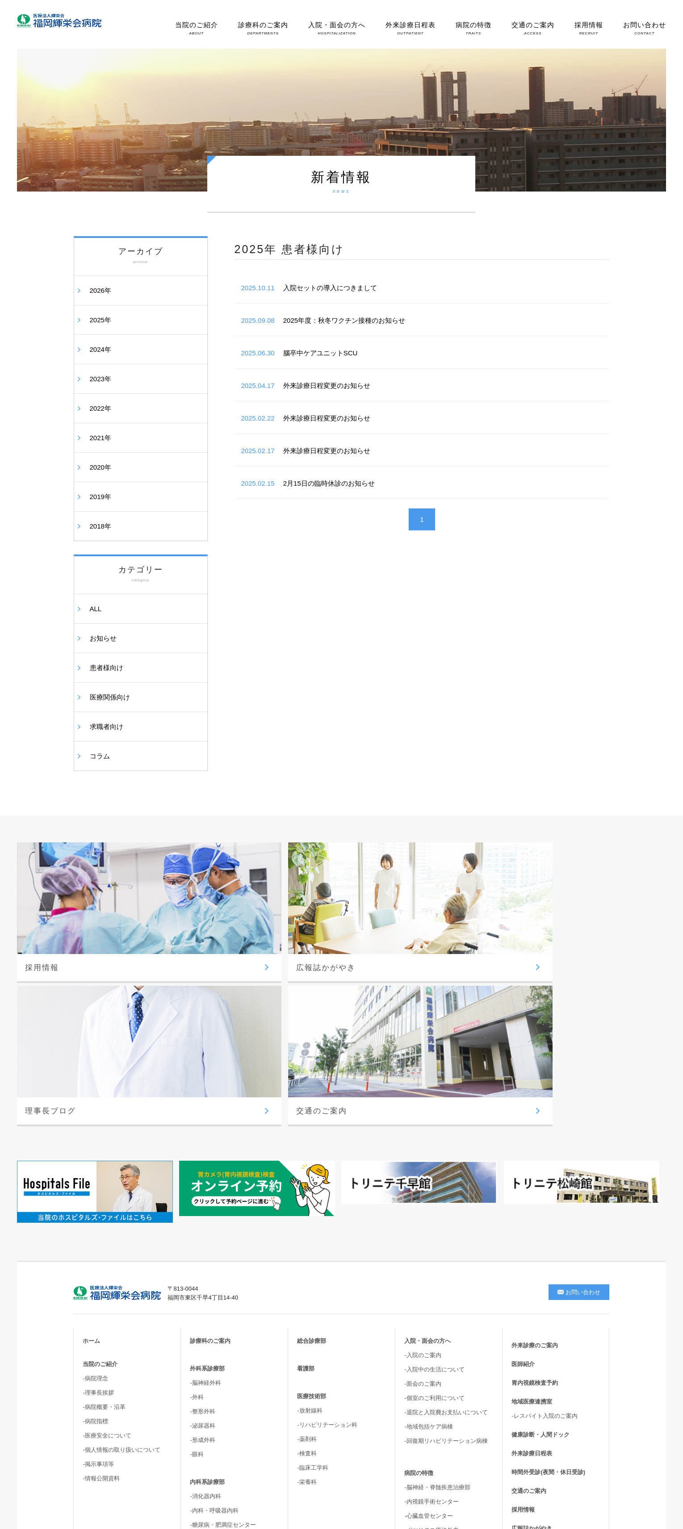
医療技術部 (311, 1203)
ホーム (91, 1148)
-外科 (196, 1204)
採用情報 (588, 28)
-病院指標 (95, 1228)
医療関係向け (110, 697)
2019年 (100, 496)
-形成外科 (202, 1247)
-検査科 (306, 1261)
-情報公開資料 (101, 1286)
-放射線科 (309, 1218)
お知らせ (103, 638)
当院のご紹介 (196, 28)
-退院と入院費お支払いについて (445, 1220)
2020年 (100, 467)
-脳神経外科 (205, 1190)
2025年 (100, 320)
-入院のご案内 (422, 1162)
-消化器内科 (205, 1303)
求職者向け (106, 726)
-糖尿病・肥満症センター (223, 1332)
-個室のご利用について (434, 1205)
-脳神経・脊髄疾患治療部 (437, 1295)
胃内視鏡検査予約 (534, 1190)
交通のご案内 (532, 28)
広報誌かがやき (531, 1336)
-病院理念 (95, 1186)
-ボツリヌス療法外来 (431, 1337)
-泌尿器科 (202, 1233)
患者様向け (106, 667)
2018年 (100, 526)
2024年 (100, 349)
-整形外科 (202, 1219)
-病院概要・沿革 (104, 1214)
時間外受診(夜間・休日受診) (548, 1279)
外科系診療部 (207, 1176)
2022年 (100, 408)
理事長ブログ (528, 1354)
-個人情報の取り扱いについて (121, 1257)
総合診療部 (311, 1148)
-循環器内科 (205, 1346)
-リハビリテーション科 (327, 1232)
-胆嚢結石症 (419, 1375)
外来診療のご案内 (534, 1153)
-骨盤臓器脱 (419, 1403)
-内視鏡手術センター (431, 1309)
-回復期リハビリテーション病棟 (445, 1248)
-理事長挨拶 (98, 1200)
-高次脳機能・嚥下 (428, 1418)
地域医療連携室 (531, 1209)
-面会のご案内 (422, 1191)
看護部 (305, 1176)
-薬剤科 (306, 1246)
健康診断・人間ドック (540, 1242)
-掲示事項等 (98, 1271)
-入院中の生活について (434, 1177)
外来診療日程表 (410, 28)
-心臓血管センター (428, 1323)
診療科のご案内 (263, 28)
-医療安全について (107, 1243)
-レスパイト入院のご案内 (544, 1223)
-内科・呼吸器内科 (214, 1318)
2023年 (100, 379)
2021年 (100, 438)
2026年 (100, 290)
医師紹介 (523, 1171)
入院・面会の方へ (336, 28)
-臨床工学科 (312, 1275)
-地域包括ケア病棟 (428, 1234)
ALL (96, 608)
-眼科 (196, 1261)
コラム (100, 756)
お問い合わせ (644, 28)
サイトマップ (528, 1392)
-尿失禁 (413, 1389)
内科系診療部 (207, 1289)
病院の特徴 (473, 28)
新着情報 (523, 1373)
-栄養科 (306, 1289)
